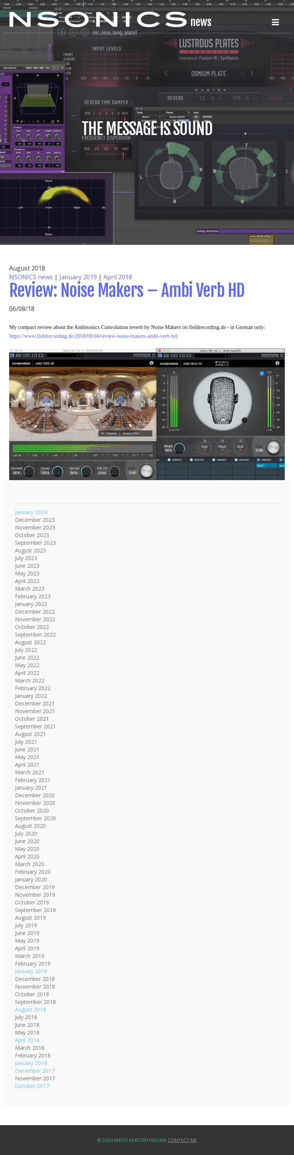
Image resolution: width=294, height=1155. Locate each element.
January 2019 (78, 277)
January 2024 (31, 512)
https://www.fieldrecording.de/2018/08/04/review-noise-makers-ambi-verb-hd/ (93, 336)
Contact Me (182, 1140)
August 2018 (30, 1009)
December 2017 (35, 1070)
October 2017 (32, 1086)
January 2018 (31, 1063)
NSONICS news (31, 277)
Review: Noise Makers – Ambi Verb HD (126, 290)
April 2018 (117, 277)
